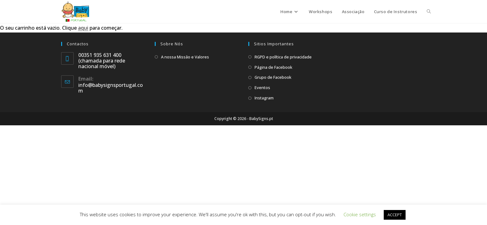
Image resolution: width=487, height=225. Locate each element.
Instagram (264, 98)
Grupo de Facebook (273, 77)
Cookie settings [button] (359, 214)
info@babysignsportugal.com (110, 88)
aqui (83, 27)
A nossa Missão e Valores (185, 57)
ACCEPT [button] (394, 215)
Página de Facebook (273, 67)
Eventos (262, 87)
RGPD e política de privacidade (283, 57)
